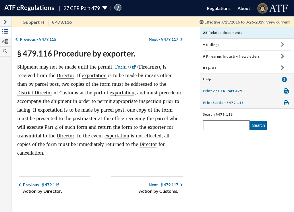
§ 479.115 (38, 39)
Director (65, 75)
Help (207, 79)
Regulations (219, 8)
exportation (94, 75)
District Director (34, 93)
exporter (157, 127)
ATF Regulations (29, 7)
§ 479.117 (163, 39)
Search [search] (258, 125)
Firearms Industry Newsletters (231, 56)
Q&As (209, 68)
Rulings (211, 44)
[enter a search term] (226, 125)
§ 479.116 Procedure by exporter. (76, 53)
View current (278, 22)
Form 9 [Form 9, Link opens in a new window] (123, 67)
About (243, 8)
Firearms (148, 67)
